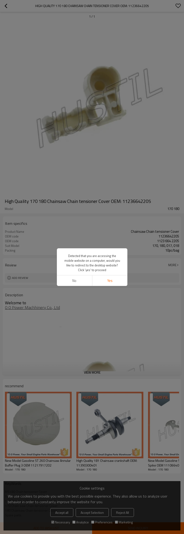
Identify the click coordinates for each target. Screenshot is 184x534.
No (74, 280)
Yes (109, 280)
